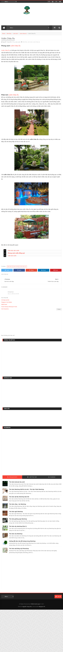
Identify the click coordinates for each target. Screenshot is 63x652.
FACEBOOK (52, 477)
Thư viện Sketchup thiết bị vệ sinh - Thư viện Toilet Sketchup (26, 489)
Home (3, 33)
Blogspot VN (42, 606)
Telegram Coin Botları (6, 302)
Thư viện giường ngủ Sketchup (18, 519)
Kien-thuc (9, 33)
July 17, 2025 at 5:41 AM (13, 293)
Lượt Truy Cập (33, 477)
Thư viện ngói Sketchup (16, 511)
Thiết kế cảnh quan (35, 604)
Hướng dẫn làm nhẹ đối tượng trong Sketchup (22, 541)
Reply (59, 309)
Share (19, 270)
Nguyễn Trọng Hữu (27, 606)
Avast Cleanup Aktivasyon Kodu (9, 306)
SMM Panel (4, 304)
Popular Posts (13, 477)
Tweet (7, 270)
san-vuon (15, 33)
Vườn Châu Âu (5, 50)
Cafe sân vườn (12, 255)
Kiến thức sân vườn (13, 250)
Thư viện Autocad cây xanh (17, 482)
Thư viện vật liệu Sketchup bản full (19, 496)
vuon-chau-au (23, 33)
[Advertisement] (17, 359)
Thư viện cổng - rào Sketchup (17, 504)
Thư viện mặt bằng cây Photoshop (19, 548)
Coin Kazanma (5, 309)
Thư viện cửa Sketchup (15, 533)
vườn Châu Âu (15, 46)
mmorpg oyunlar (5, 300)
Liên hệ (58, 596)
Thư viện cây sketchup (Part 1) (18, 526)
